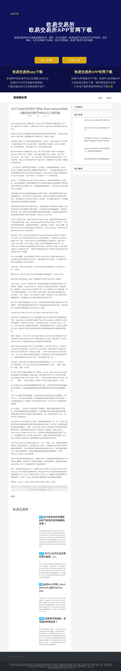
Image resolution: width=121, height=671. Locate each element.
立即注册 (74, 60)
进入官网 (46, 60)
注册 (110, 86)
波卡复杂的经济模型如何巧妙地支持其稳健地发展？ (52, 520)
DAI (41, 584)
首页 (100, 98)
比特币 (30, 116)
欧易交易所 (20, 97)
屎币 (41, 517)
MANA (42, 553)
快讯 (109, 98)
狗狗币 (42, 618)
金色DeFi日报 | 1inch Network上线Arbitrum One (52, 587)
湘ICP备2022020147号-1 (65, 668)
